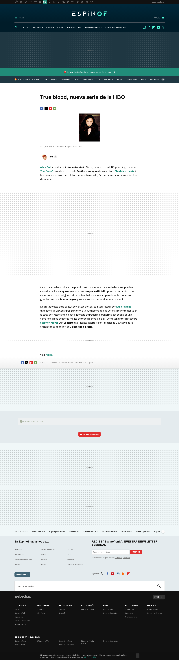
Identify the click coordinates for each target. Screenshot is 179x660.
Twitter (163, 27)
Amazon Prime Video (23, 559)
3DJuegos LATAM (43, 641)
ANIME (60, 27)
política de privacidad (122, 558)
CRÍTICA (26, 27)
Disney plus (19, 554)
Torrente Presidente (50, 79)
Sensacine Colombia (66, 645)
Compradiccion (131, 617)
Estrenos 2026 (74, 532)
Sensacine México (65, 641)
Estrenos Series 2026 (91, 532)
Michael (36, 79)
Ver (90, 434)
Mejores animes (126, 532)
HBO (92, 362)
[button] (52, 156)
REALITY (50, 27)
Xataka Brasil (20, 645)
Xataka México (20, 641)
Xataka (17, 609)
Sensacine (62, 609)
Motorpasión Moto (110, 613)
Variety (49, 354)
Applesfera (19, 617)
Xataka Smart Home (22, 621)
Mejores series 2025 (38, 532)
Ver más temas (22, 574)
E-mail (54, 108)
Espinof (89, 13)
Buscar (159, 586)
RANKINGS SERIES (93, 27)
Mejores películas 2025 (57, 532)
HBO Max (18, 564)
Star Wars (120, 79)
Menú (21, 17)
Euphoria (70, 559)
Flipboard (153, 27)
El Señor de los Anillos (105, 79)
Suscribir (136, 552)
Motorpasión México (110, 641)
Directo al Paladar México (87, 642)
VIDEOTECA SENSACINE (116, 27)
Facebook (149, 27)
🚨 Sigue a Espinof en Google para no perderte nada (88, 72)
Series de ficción (66, 362)
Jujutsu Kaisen (132, 79)
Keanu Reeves (88, 79)
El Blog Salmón (152, 609)
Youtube (158, 27)
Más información (90, 657)
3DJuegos (40, 609)
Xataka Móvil (20, 613)
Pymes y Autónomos (154, 613)
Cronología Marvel (143, 532)
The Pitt (44, 564)
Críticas (70, 549)
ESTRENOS (38, 27)
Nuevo (157, 17)
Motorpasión (108, 609)
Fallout (76, 79)
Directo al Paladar (87, 609)
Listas (69, 554)
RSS (123, 573)
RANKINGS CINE (74, 27)
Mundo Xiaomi (20, 624)
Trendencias (129, 609)
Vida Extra (41, 613)
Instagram (144, 27)
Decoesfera (129, 613)
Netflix (143, 79)
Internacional (80, 362)
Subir (156, 597)
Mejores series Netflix (109, 532)
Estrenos (53, 362)
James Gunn (65, 79)
